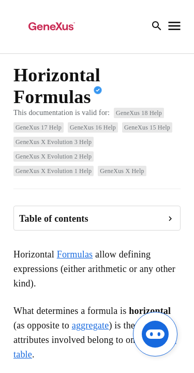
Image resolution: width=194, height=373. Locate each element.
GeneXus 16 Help (93, 127)
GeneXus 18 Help (139, 113)
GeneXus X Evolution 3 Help (54, 142)
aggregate (90, 325)
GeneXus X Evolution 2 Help (54, 156)
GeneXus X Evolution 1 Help (54, 171)
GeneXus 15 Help (147, 127)
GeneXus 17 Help (39, 127)
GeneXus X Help (122, 171)
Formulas (75, 254)
